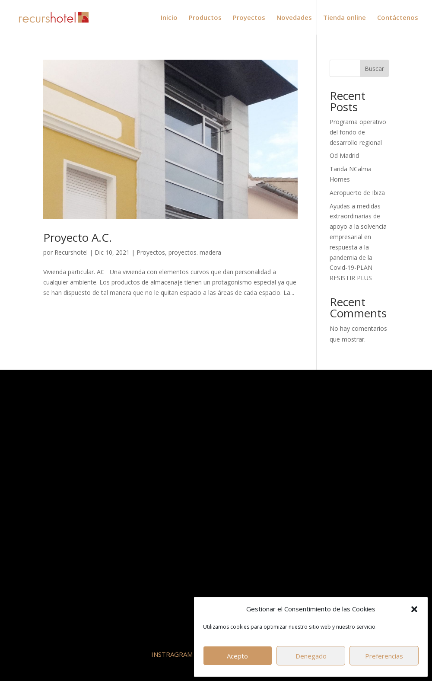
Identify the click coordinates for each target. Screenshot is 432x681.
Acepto (237, 656)
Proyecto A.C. (77, 237)
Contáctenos (397, 18)
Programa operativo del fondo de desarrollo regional (358, 132)
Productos (205, 18)
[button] (414, 609)
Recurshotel (71, 252)
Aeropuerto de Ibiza (357, 193)
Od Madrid (344, 155)
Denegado (311, 656)
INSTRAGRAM (172, 654)
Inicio (169, 18)
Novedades (294, 18)
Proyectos (249, 18)
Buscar (374, 68)
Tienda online (344, 18)
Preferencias (384, 656)
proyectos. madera (194, 252)
